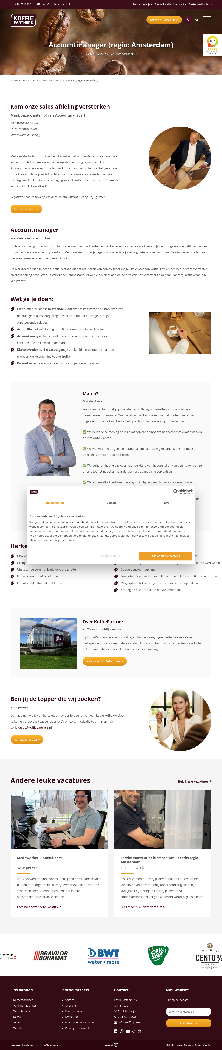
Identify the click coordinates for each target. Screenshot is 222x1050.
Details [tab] (111, 502)
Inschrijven (188, 1023)
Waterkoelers (21, 1011)
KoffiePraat (72, 1016)
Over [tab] (167, 502)
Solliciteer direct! (27, 739)
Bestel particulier (200, 4)
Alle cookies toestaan (165, 556)
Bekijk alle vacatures (195, 781)
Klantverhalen (74, 1011)
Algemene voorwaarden (80, 1022)
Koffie (17, 1016)
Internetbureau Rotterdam (200, 1045)
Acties (17, 1022)
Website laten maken (173, 1045)
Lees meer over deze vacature (39, 907)
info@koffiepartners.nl (53, 4)
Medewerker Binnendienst (39, 857)
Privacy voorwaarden (78, 1028)
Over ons (70, 1005)
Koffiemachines (23, 1000)
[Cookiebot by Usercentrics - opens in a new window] (176, 492)
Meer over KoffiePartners (104, 661)
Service (69, 1000)
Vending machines (25, 1005)
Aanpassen (110, 556)
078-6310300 (23, 4)
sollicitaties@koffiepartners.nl (31, 727)
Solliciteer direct (26, 209)
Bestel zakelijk (142, 4)
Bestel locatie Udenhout (170, 4)
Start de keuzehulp (164, 19)
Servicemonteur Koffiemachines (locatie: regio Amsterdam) (159, 859)
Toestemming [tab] (55, 502)
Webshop (19, 1028)
